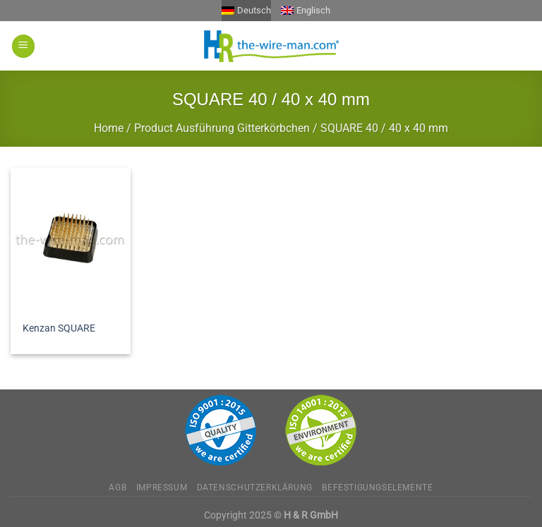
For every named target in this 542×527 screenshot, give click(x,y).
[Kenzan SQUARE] (71, 240)
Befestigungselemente (377, 487)
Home (109, 128)
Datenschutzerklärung (255, 487)
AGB (117, 487)
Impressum (162, 487)
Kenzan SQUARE (59, 328)
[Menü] (23, 46)
